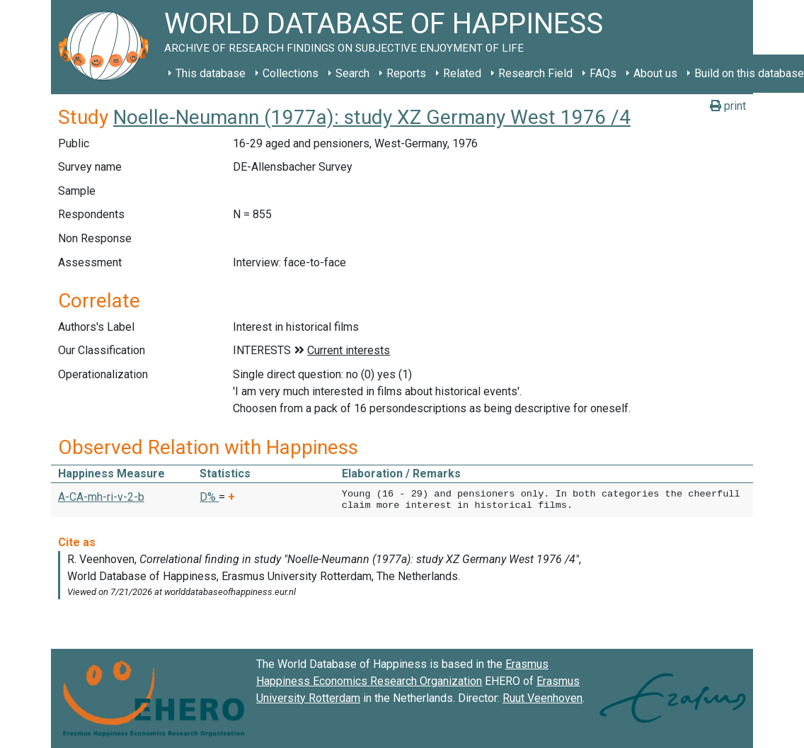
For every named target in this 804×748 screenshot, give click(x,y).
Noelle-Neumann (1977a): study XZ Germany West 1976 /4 (372, 117)
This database (211, 73)
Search (352, 73)
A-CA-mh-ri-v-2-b (101, 497)
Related (462, 73)
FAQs (603, 73)
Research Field (535, 73)
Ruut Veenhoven (542, 698)
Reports (406, 73)
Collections (290, 73)
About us (655, 73)
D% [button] (209, 497)
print (728, 106)
